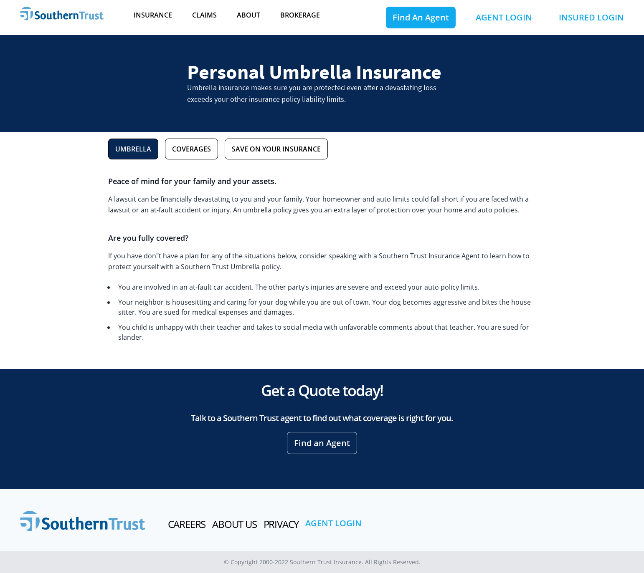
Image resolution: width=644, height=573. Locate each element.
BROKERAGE (300, 15)
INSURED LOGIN (591, 17)
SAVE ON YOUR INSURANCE (276, 149)
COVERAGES (191, 149)
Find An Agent (421, 17)
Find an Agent (322, 443)
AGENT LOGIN (504, 17)
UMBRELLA (133, 149)
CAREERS (187, 524)
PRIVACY (281, 524)
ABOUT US (234, 524)
